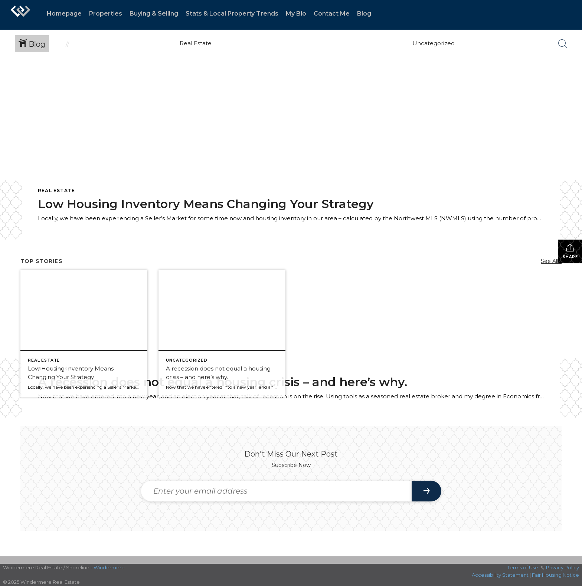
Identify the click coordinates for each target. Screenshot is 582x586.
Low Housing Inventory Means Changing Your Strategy (206, 204)
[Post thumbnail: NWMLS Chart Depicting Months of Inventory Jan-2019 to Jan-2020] (83, 333)
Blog (364, 13)
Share (570, 251)
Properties (105, 13)
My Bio (296, 13)
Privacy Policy (562, 567)
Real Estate (56, 190)
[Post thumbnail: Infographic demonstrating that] (221, 333)
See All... (551, 261)
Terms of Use (522, 567)
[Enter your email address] (276, 491)
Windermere (109, 567)
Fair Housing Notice (555, 575)
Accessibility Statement (500, 575)
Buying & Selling (154, 13)
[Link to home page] (20, 15)
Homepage (64, 13)
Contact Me (332, 13)
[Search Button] (563, 44)
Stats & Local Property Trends (232, 13)
